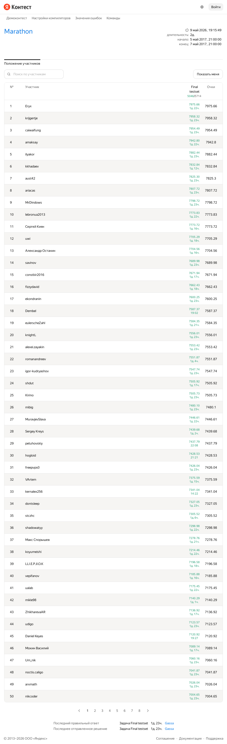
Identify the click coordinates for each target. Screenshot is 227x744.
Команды (113, 18)
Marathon (18, 31)
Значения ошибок (88, 18)
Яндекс (40, 738)
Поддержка (214, 738)
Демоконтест (16, 18)
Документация (190, 738)
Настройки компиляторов (51, 18)
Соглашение (165, 738)
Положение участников (22, 63)
